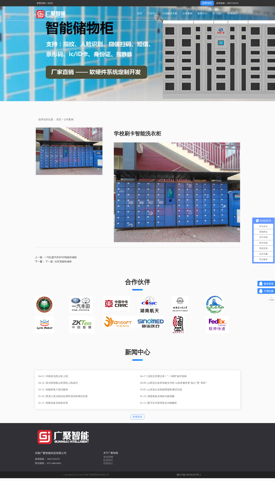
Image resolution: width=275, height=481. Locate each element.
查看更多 (137, 416)
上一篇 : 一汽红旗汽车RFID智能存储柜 (56, 257)
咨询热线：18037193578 (227, 3)
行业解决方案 (169, 13)
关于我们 (217, 13)
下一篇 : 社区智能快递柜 (58, 261)
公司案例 (187, 13)
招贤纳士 (108, 463)
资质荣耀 (108, 457)
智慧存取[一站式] (45, 3)
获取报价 (207, 3)
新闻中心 (202, 13)
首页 (139, 13)
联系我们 (232, 13)
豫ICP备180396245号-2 (189, 474)
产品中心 (152, 13)
